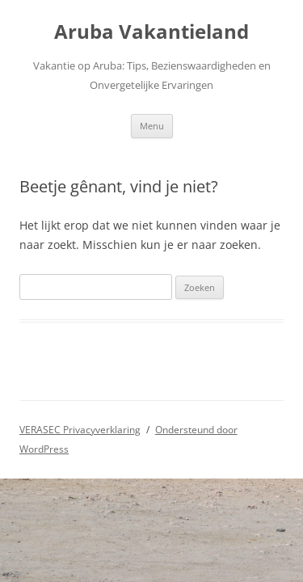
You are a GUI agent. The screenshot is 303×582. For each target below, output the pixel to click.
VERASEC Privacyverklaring (80, 429)
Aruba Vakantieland (151, 31)
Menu (152, 126)
